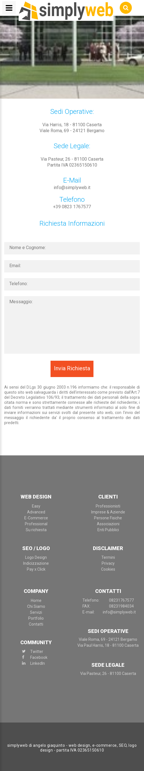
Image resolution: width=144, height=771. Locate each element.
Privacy (108, 563)
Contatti (36, 624)
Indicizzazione (36, 563)
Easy (36, 506)
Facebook (38, 657)
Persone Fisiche (108, 518)
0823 (121, 600)
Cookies (108, 569)
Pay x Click (36, 569)
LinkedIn (37, 663)
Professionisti (108, 506)
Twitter (36, 651)
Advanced (36, 512)
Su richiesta (36, 530)
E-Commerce (36, 518)
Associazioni (108, 524)
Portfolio (36, 618)
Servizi (36, 612)
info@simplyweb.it (72, 187)
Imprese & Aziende (108, 512)
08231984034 (121, 606)
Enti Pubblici (108, 530)
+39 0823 (72, 206)
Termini (108, 557)
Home (36, 600)
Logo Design (36, 557)
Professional (36, 524)
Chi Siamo (36, 606)
